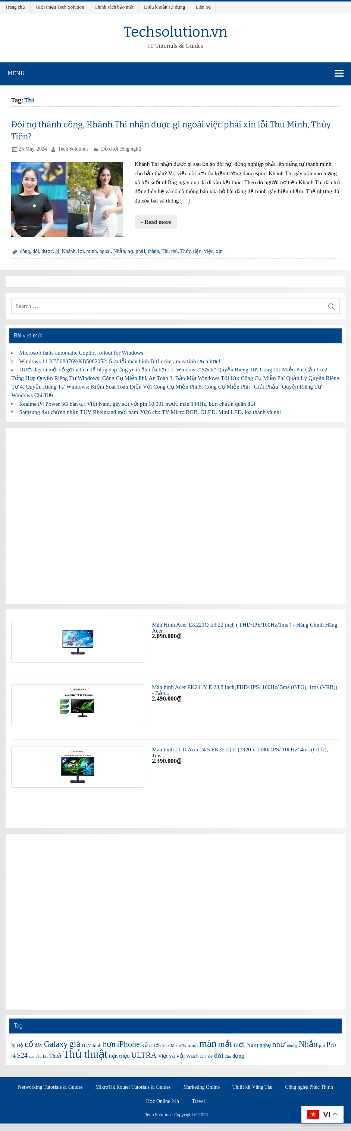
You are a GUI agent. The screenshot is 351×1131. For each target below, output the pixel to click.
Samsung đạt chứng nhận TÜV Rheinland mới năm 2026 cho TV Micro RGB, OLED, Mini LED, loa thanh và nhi (150, 412)
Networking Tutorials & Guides (50, 1087)
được (47, 251)
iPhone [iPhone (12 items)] (128, 1044)
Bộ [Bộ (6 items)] (20, 1045)
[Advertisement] (175, 516)
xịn (219, 251)
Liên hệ (202, 7)
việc (208, 251)
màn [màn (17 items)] (208, 1043)
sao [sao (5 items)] (31, 1056)
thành (153, 251)
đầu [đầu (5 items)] (228, 1056)
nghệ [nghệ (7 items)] (265, 1045)
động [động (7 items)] (238, 1056)
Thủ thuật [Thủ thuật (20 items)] (85, 1054)
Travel (198, 1101)
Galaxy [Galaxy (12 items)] (56, 1044)
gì (57, 251)
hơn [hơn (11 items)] (109, 1044)
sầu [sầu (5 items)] (38, 1056)
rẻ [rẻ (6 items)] (13, 1056)
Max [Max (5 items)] (166, 1046)
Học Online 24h (162, 1101)
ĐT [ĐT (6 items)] (203, 1056)
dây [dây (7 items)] (39, 1045)
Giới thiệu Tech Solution (60, 7)
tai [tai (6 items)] (45, 1056)
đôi (35, 251)
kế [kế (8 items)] (144, 1044)
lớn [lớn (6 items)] (157, 1045)
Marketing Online (202, 1087)
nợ (130, 251)
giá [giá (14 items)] (74, 1044)
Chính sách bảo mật (114, 7)
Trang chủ (15, 7)
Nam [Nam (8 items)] (252, 1044)
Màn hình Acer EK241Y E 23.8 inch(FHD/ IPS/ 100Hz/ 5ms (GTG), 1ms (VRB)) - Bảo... (244, 690)
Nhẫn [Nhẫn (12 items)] (308, 1044)
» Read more (155, 222)
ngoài (105, 251)
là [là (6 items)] (151, 1045)
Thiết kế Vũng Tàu (252, 1087)
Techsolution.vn (175, 31)
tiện (197, 251)
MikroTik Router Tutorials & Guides (133, 1087)
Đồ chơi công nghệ (121, 149)
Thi (165, 251)
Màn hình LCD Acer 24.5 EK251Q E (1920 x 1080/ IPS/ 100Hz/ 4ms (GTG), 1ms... (240, 752)
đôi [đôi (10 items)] (218, 1055)
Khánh (68, 251)
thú (174, 251)
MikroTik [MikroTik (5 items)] (178, 1046)
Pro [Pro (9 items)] (331, 1044)
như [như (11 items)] (278, 1044)
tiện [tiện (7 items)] (113, 1056)
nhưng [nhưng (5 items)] (292, 1046)
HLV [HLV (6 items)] (86, 1045)
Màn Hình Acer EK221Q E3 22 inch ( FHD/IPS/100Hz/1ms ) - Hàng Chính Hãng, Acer (245, 627)
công (25, 251)
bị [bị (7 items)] (13, 1045)
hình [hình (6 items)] (97, 1045)
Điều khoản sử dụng (164, 7)
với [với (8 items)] (180, 1055)
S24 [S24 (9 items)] (22, 1055)
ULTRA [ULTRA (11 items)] (144, 1055)
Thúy (185, 251)
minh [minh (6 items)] (193, 1045)
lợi (81, 251)
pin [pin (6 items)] (322, 1045)
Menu (16, 73)
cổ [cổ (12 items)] (29, 1044)
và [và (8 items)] (172, 1055)
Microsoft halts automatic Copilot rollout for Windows (81, 352)
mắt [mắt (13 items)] (225, 1044)
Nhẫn (119, 251)
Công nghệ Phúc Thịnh (309, 1087)
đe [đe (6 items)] (210, 1056)
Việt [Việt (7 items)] (162, 1056)
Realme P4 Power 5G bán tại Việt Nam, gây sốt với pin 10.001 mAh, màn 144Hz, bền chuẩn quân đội (137, 404)
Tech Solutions (73, 149)
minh (92, 251)
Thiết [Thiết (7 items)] (55, 1056)
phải (140, 251)
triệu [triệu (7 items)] (124, 1056)
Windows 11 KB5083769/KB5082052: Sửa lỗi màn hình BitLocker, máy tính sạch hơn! (120, 361)
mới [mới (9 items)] (239, 1044)
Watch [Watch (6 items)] (192, 1056)
